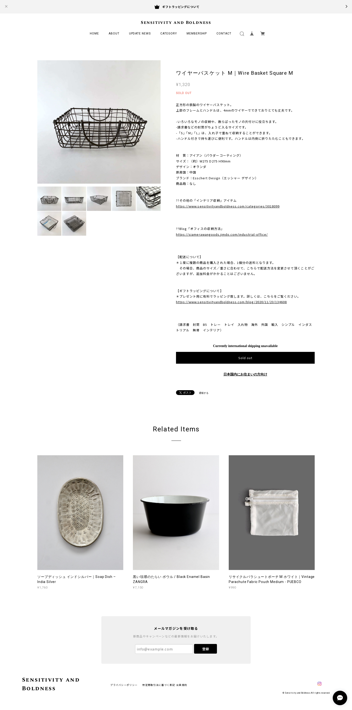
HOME (94, 33)
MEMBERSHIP (197, 33)
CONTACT (223, 33)
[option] (99, 122)
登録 (205, 649)
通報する (204, 393)
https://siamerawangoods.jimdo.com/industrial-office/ (222, 234)
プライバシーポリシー (123, 685)
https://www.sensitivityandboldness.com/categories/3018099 (228, 206)
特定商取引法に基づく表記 (158, 685)
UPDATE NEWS (140, 33)
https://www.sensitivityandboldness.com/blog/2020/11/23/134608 (231, 302)
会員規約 (181, 685)
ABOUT (114, 33)
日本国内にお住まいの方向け (245, 374)
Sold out (245, 357)
